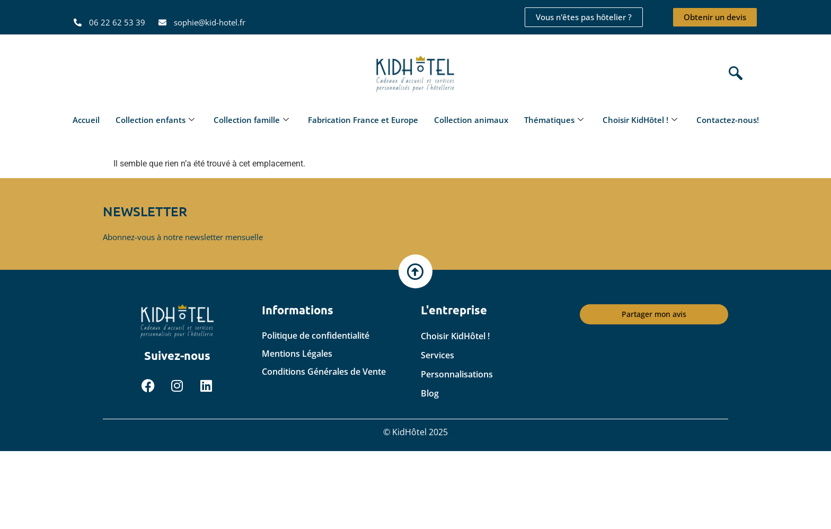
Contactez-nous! (727, 119)
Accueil (86, 119)
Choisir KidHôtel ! (640, 119)
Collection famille (251, 119)
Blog (430, 393)
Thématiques (554, 119)
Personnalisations (457, 374)
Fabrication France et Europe (363, 119)
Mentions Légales (297, 353)
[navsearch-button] (732, 74)
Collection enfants (155, 119)
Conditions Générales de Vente (324, 371)
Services (437, 355)
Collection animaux (471, 119)
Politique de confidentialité (315, 335)
